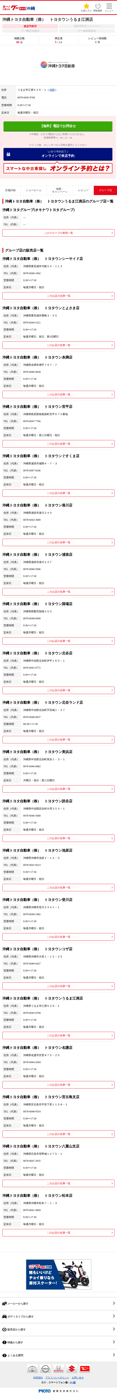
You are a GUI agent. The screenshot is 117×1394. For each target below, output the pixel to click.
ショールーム (34, 190)
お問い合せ (78, 1377)
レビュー (83, 190)
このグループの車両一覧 (58, 232)
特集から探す (12, 1342)
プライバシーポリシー (57, 1377)
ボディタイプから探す (18, 1316)
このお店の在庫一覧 (58, 295)
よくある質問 (12, 1355)
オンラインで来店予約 (58, 154)
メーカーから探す (15, 1303)
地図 (52, 89)
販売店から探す (14, 1329)
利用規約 (38, 1377)
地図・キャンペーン (60, 190)
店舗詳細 (10, 190)
